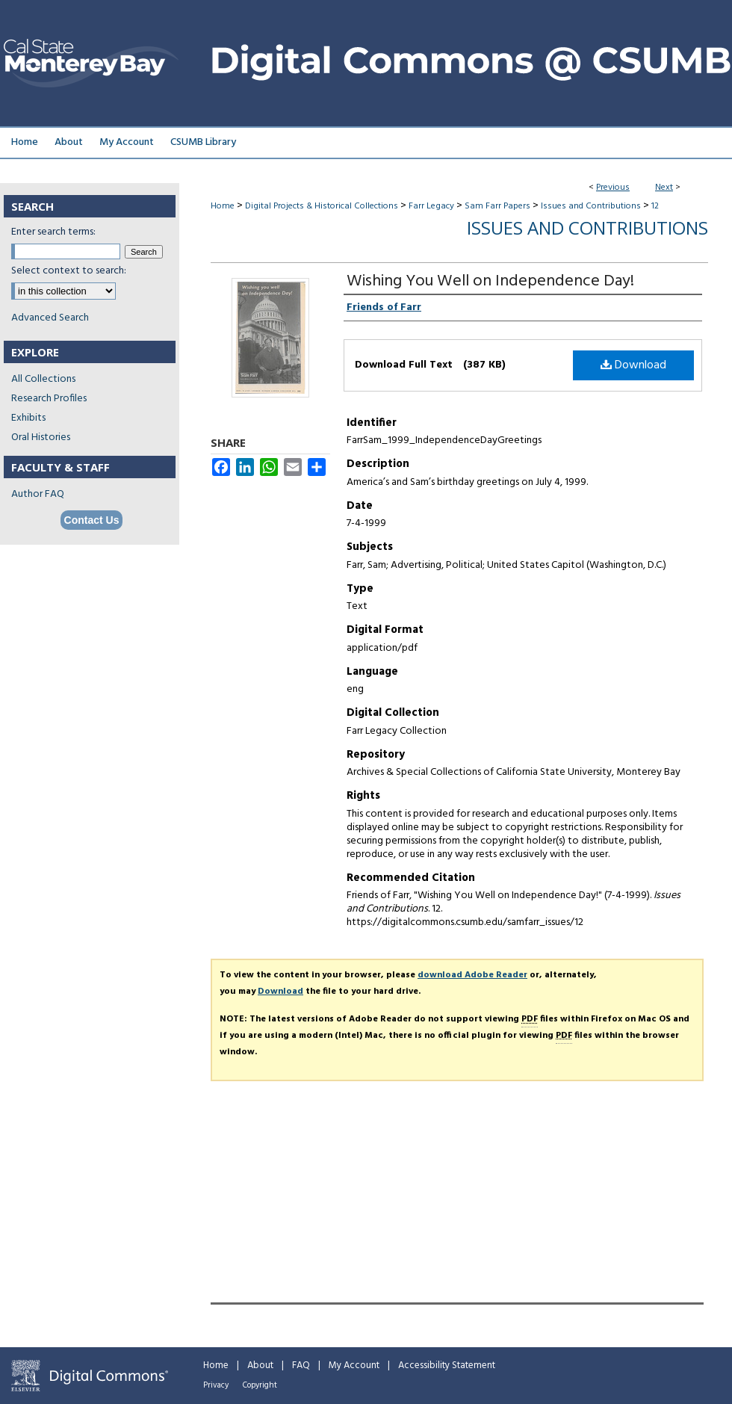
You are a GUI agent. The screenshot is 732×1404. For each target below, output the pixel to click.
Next (664, 187)
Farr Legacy (431, 206)
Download (633, 365)
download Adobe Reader (472, 975)
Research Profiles (49, 398)
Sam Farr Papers (497, 206)
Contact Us (92, 520)
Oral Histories (40, 437)
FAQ (301, 1365)
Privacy (216, 1385)
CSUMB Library (203, 142)
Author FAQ (37, 494)
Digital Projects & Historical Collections (321, 206)
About (260, 1365)
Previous (613, 187)
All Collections (43, 379)
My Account (354, 1365)
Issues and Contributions (591, 206)
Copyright (260, 1385)
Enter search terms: (53, 232)
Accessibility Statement (446, 1365)
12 (655, 206)
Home (223, 206)
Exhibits (28, 418)
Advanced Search (50, 318)
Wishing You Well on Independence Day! (490, 281)
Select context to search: (68, 270)
